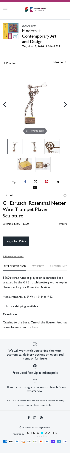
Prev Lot (10, 63)
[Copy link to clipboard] (14, 181)
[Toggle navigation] (5, 9)
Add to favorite (65, 196)
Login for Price (16, 241)
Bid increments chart (13, 256)
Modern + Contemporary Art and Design (39, 36)
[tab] (14, 267)
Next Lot (60, 62)
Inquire (63, 223)
